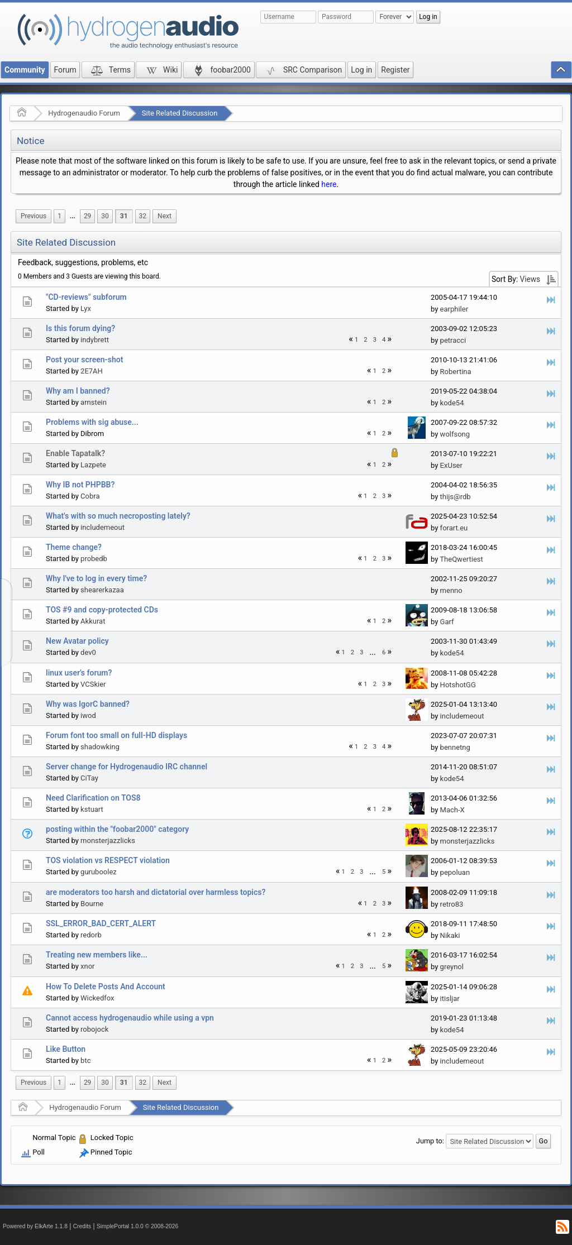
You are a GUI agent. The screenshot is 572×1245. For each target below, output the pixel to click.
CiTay (89, 778)
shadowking (100, 747)
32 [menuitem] (142, 216)
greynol (452, 967)
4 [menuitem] (383, 339)
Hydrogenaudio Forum (84, 113)
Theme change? (74, 547)
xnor (87, 966)
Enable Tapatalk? (75, 453)
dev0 (88, 652)
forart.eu (454, 528)
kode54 (452, 403)
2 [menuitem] (365, 339)
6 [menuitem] (383, 652)
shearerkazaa (102, 590)
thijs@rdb (455, 496)
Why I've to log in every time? (96, 578)
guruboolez (98, 872)
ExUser (451, 465)
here (328, 184)
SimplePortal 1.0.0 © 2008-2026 (137, 1226)
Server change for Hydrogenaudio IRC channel (126, 766)
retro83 (452, 904)
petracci (453, 340)
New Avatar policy (77, 640)
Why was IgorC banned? (88, 704)
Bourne (91, 903)
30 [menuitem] (104, 216)
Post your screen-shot (84, 359)
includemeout (102, 527)
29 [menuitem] (87, 216)
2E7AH (91, 371)
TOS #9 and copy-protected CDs (102, 609)
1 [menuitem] (59, 216)
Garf (447, 621)
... (72, 216)
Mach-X (452, 810)
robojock (94, 1029)
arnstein (93, 402)
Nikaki (450, 935)
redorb (91, 935)
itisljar (450, 998)
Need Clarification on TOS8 (93, 797)
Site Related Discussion (180, 113)
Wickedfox (97, 998)
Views (529, 279)
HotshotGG (458, 685)
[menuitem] (33, 216)
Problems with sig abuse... (92, 422)
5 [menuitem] (383, 871)
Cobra (89, 496)
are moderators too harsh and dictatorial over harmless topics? (155, 892)
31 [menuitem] (124, 216)
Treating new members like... (96, 954)
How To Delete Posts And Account (105, 986)
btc (85, 1060)
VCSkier (93, 684)
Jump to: (430, 1141)
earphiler (454, 309)
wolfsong (455, 434)
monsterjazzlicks (107, 840)
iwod (88, 715)
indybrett (94, 340)
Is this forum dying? (80, 328)
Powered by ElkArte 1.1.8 (35, 1226)
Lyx (85, 308)
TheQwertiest (461, 559)
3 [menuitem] (374, 339)
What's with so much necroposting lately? (118, 515)
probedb (93, 558)
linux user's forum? (79, 672)
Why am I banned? (78, 390)
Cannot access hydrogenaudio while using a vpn (130, 1017)
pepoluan (455, 872)
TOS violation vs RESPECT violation (108, 860)
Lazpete (93, 465)
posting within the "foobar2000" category (117, 829)
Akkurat (92, 621)
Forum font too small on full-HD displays (116, 735)
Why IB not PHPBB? (80, 484)
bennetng (455, 747)
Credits (82, 1226)
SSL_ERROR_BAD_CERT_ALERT (101, 923)
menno (451, 590)
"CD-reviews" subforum (86, 297)
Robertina (455, 371)
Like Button (65, 1049)
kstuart (91, 809)
